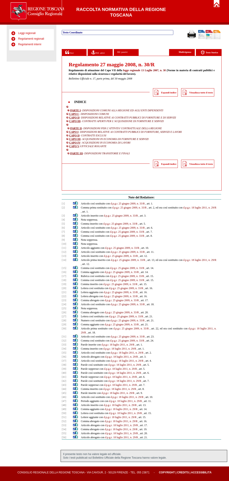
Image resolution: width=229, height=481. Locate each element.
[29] (64, 324)
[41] (64, 376)
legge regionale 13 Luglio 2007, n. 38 (144, 70)
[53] (64, 425)
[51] (64, 417)
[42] (64, 380)
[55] (64, 433)
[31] (64, 336)
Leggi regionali (27, 33)
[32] (64, 340)
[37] (64, 360)
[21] (64, 292)
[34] (64, 348)
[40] (64, 372)
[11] (64, 247)
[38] (64, 364)
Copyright (167, 472)
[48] (64, 405)
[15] (64, 268)
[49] (64, 409)
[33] (64, 344)
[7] (63, 231)
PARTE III (76, 153)
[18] (64, 280)
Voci (69, 52)
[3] (63, 215)
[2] (63, 207)
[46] (64, 397)
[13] (64, 256)
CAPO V (74, 146)
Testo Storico (209, 52)
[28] (64, 320)
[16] (64, 272)
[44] (64, 389)
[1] (63, 203)
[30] (64, 328)
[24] (64, 304)
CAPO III (75, 121)
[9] (63, 239)
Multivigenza (185, 52)
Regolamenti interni (29, 44)
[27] (64, 316)
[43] (64, 385)
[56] (64, 437)
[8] (63, 235)
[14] (64, 260)
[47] (64, 401)
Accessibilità (201, 472)
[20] (64, 288)
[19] (64, 284)
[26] (64, 312)
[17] (64, 276)
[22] (64, 296)
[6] (63, 227)
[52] (64, 421)
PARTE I (75, 110)
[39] (64, 368)
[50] (64, 413)
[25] (64, 308)
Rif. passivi (122, 52)
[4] (63, 219)
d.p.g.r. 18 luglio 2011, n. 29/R (199, 207)
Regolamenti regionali (31, 38)
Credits (183, 472)
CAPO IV (74, 142)
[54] (64, 429)
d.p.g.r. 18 (194, 328)
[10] (64, 243)
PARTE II (76, 128)
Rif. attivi (98, 52)
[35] (64, 352)
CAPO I (74, 114)
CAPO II (74, 117)
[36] (64, 356)
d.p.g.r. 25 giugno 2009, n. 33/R (127, 203)
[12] (64, 251)
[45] (64, 393)
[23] (64, 300)
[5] (63, 223)
